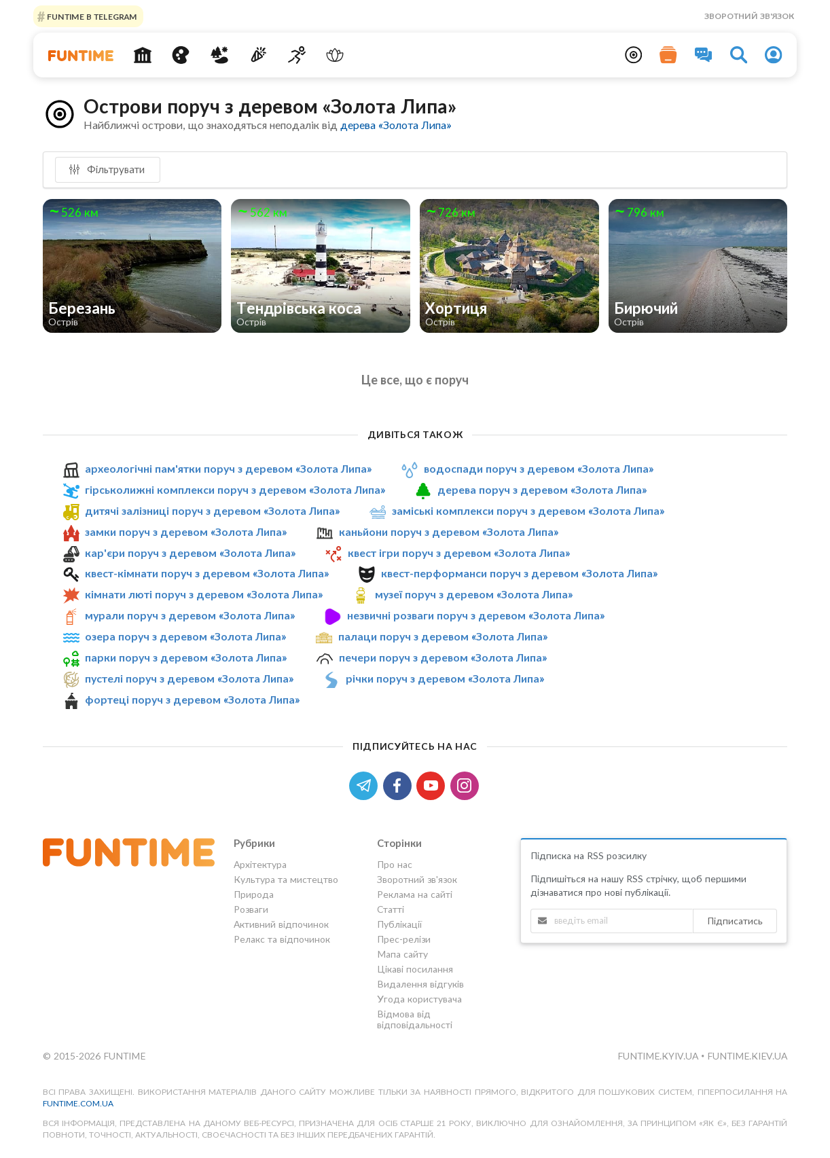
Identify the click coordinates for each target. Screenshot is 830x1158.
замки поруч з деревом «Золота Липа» (186, 531)
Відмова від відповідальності (414, 1019)
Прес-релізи (404, 939)
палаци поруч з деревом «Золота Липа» (442, 636)
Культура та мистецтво (286, 879)
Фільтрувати (106, 169)
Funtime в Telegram (91, 16)
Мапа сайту (402, 954)
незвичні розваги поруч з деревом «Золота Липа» (476, 615)
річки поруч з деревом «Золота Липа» (445, 678)
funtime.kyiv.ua (659, 1056)
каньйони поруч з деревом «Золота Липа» (448, 531)
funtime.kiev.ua (747, 1056)
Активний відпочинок (281, 924)
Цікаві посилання (415, 969)
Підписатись (735, 920)
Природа (254, 894)
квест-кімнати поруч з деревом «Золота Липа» (207, 573)
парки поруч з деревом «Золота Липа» (186, 657)
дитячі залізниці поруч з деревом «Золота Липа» (212, 510)
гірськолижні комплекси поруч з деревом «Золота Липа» (235, 489)
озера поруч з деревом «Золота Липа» (185, 636)
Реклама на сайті (414, 894)
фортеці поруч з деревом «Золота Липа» (192, 699)
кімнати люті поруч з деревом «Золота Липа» (204, 593)
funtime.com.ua (78, 1103)
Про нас (394, 864)
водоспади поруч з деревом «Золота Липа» (538, 468)
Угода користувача (419, 999)
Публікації (399, 924)
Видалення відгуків (420, 984)
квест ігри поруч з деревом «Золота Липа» (459, 552)
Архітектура (260, 864)
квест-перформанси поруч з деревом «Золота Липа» (519, 573)
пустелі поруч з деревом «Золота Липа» (189, 678)
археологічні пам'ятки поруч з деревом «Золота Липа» (228, 468)
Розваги (251, 909)
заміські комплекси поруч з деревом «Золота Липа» (528, 510)
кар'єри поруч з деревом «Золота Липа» (190, 552)
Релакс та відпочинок (282, 939)
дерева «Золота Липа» (395, 124)
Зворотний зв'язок (749, 16)
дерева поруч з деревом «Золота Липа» (542, 489)
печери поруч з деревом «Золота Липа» (443, 657)
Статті (390, 909)
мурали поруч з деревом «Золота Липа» (190, 615)
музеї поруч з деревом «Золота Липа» (474, 593)
